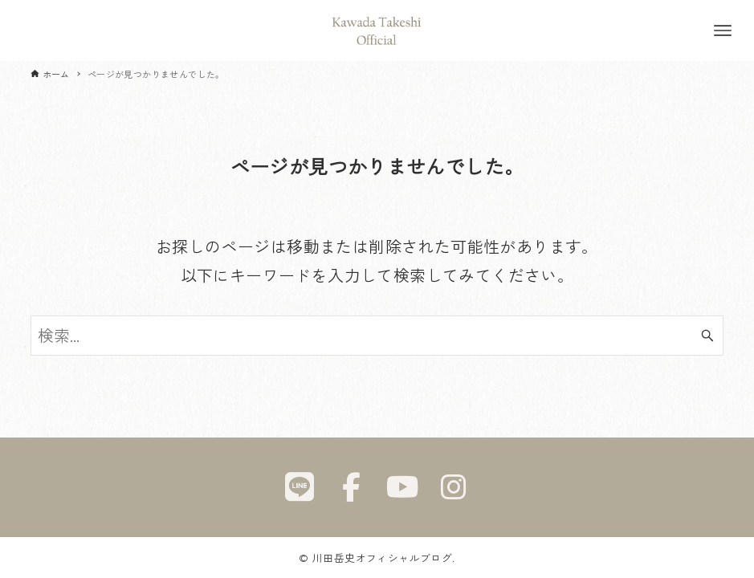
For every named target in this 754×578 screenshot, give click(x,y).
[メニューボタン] (723, 30)
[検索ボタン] (707, 335)
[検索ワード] (377, 335)
